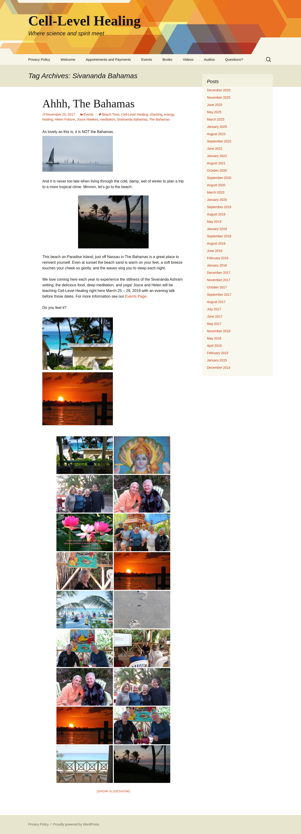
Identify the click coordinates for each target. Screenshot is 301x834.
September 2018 (219, 236)
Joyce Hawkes (87, 119)
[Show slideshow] (113, 791)
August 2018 (216, 243)
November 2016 (218, 331)
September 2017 (219, 294)
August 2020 (216, 185)
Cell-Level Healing (134, 114)
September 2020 (219, 178)
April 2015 (214, 346)
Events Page (136, 296)
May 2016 (214, 338)
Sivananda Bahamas (132, 119)
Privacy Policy (39, 59)
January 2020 (217, 200)
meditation (107, 119)
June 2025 (214, 105)
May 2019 (214, 221)
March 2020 (215, 192)
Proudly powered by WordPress (76, 824)
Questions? (234, 59)
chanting (156, 114)
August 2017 (216, 302)
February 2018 (217, 258)
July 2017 (214, 309)
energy (169, 114)
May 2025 (214, 112)
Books (167, 59)
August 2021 (216, 163)
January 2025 (217, 127)
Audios (209, 59)
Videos (188, 59)
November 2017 (218, 280)
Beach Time (110, 114)
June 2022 (214, 148)
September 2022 (219, 141)
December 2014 (218, 367)
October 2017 (217, 287)
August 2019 (216, 214)
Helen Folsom (65, 119)
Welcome (68, 59)
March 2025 (215, 119)
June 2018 (214, 251)
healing (47, 119)
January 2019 (217, 229)
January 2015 (217, 360)
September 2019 (219, 207)
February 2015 (217, 353)
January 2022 (217, 156)
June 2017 (214, 316)
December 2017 (218, 273)
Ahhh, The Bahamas (88, 103)
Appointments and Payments (108, 59)
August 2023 (216, 134)
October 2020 (217, 170)
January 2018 (217, 265)
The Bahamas (159, 119)
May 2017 (214, 324)
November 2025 (218, 97)
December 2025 (218, 90)
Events (146, 59)
